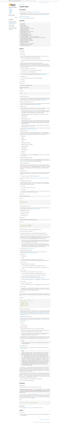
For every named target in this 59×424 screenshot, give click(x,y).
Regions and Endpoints (23, 160)
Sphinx (49, 422)
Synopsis (11, 10)
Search (16, 17)
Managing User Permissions (45, 14)
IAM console (36, 396)
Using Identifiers (38, 104)
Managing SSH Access (23, 313)
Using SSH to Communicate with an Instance (40, 312)
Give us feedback (11, 23)
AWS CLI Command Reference (15, 0)
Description (11, 9)
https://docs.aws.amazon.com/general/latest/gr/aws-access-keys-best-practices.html (33, 277)
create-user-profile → (47, 2)
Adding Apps (27, 252)
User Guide (12, 28)
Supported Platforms (43, 74)
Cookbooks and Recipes (33, 252)
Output (10, 13)
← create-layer (41, 2)
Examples (11, 12)
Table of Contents (13, 7)
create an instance (26, 314)
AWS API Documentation (25, 16)
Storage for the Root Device (24, 320)
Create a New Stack (31, 248)
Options (11, 11)
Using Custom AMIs (32, 126)
